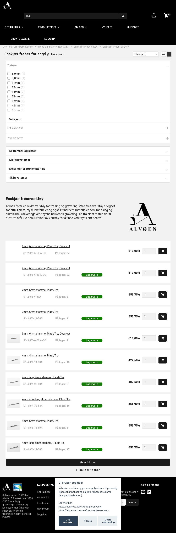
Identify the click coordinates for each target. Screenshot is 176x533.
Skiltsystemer (18, 177)
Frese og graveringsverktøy (53, 46)
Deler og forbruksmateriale (18, 46)
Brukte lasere (20, 38)
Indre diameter (15, 127)
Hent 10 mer (88, 462)
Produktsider (47, 27)
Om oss (79, 27)
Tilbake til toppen (88, 470)
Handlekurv (43, 508)
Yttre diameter (15, 138)
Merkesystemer (19, 159)
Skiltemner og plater (22, 151)
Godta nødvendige (108, 521)
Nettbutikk (12, 27)
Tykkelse (11, 65)
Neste (132, 502)
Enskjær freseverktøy (85, 46)
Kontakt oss (44, 492)
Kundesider (43, 503)
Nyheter (107, 27)
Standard (140, 54)
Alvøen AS (43, 497)
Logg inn (50, 38)
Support (133, 27)
